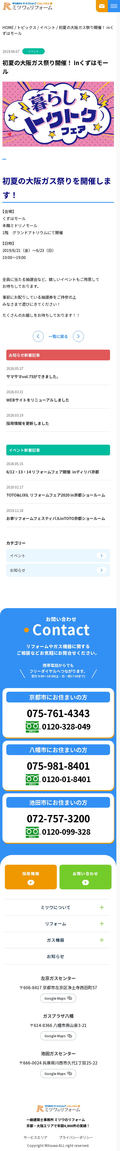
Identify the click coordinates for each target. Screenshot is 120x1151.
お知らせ (58, 570)
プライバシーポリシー (76, 1137)
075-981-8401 (58, 765)
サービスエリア (35, 1137)
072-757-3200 (58, 818)
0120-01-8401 (66, 778)
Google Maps (55, 998)
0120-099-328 (66, 831)
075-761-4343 (58, 713)
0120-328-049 (66, 726)
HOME (8, 27)
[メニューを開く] (114, 6)
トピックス (26, 27)
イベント (48, 27)
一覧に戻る (58, 336)
